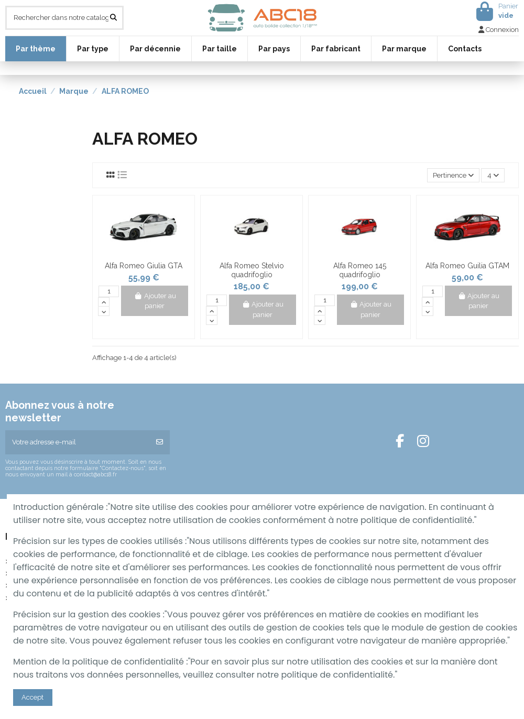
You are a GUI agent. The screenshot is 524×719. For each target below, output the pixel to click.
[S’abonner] (159, 442)
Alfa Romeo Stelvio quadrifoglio (252, 270)
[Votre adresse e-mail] (77, 442)
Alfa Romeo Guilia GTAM (467, 266)
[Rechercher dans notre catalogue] (113, 18)
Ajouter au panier (155, 301)
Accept (32, 697)
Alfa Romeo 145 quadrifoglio (359, 270)
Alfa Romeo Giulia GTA (143, 266)
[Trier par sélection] (453, 175)
